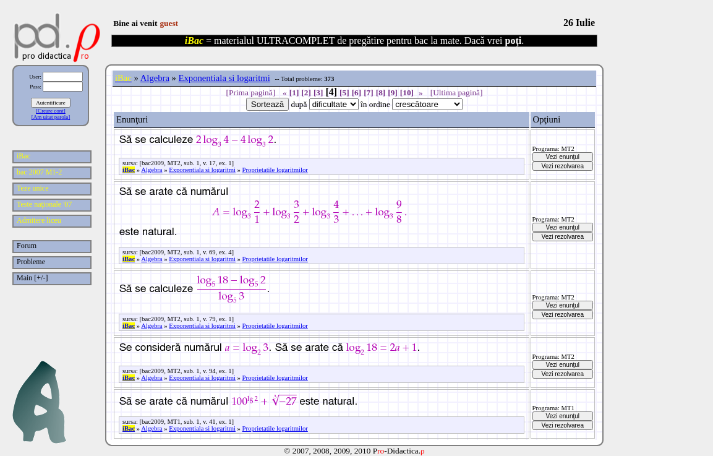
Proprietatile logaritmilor (275, 169)
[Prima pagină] (251, 92)
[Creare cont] (51, 111)
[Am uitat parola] (51, 117)
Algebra (154, 78)
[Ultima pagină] (456, 92)
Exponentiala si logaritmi (224, 78)
